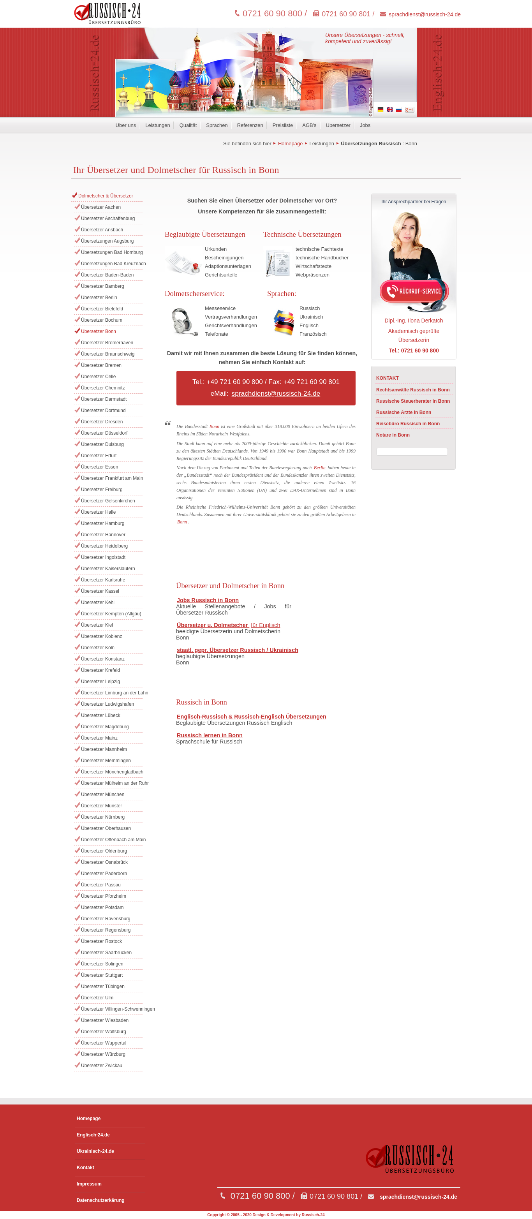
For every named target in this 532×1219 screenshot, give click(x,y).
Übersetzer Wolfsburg (103, 1031)
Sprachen (216, 125)
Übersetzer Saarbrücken (106, 952)
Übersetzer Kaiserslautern (108, 568)
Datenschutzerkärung (101, 1200)
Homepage (290, 143)
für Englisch (265, 625)
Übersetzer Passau (101, 885)
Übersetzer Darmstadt (104, 399)
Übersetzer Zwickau (101, 1065)
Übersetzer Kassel (100, 591)
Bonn (411, 143)
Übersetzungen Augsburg (107, 241)
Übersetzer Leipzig (100, 681)
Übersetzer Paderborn (104, 873)
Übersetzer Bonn (98, 331)
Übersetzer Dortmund (103, 410)
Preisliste (283, 125)
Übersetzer (338, 125)
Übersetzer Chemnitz (103, 388)
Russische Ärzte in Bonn (403, 412)
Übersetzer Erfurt (98, 455)
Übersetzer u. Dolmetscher (213, 625)
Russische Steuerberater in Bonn (413, 401)
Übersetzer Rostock (101, 941)
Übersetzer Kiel (97, 625)
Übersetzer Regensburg (105, 930)
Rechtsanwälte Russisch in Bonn (413, 390)
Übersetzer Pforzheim (103, 896)
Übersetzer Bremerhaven (107, 342)
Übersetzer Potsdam (102, 907)
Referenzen (250, 125)
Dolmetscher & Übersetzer (105, 196)
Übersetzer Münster (101, 806)
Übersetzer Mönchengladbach (112, 772)
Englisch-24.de (93, 1135)
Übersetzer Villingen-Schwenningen (112, 1009)
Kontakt (85, 1167)
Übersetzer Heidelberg (104, 546)
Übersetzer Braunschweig (107, 354)
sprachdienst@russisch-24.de (425, 14)
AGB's (309, 125)
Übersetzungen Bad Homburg (112, 252)
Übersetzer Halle (98, 512)
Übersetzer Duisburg (102, 444)
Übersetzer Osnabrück (104, 862)
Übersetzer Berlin (99, 297)
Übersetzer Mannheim (104, 749)
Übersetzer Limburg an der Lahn (112, 693)
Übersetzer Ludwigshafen (107, 704)
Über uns (126, 125)
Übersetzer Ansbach (102, 230)
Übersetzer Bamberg (102, 286)
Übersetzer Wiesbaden (105, 1020)
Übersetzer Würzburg (103, 1054)
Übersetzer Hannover (103, 534)
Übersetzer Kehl (98, 602)
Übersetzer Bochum (101, 320)
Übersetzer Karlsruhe (103, 580)
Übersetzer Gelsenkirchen (108, 501)
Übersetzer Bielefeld (102, 309)
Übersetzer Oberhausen (106, 828)
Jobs (365, 125)
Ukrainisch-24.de (95, 1151)
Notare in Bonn (393, 435)
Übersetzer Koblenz (101, 636)
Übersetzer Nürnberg (103, 817)
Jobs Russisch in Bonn (208, 600)
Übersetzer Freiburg (102, 489)
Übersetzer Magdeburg (105, 726)
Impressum (89, 1184)
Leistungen (157, 125)
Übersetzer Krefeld (100, 670)
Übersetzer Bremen (101, 365)
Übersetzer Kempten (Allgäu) (111, 614)
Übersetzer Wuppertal (104, 1043)
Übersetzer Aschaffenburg (108, 218)
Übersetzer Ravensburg (105, 918)
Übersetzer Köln (98, 647)
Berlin (320, 467)
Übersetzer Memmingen (106, 760)
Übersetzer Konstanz (103, 659)
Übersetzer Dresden (102, 422)
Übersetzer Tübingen (103, 986)
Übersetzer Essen (99, 467)
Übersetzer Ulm (97, 998)
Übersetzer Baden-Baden (107, 275)
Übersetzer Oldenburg (104, 851)
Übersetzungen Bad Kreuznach (112, 263)
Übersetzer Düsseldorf (104, 433)
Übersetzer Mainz (99, 738)
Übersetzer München (102, 794)
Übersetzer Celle (98, 376)
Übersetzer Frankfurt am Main (112, 478)
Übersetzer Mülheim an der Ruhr (112, 783)
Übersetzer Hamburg (102, 523)
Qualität (188, 125)
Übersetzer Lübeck (100, 715)
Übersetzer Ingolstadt (103, 557)
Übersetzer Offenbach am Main (112, 839)
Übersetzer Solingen (102, 964)
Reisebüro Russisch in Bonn (408, 423)
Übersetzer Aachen (101, 207)
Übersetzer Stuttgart (102, 975)
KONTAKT (387, 378)
